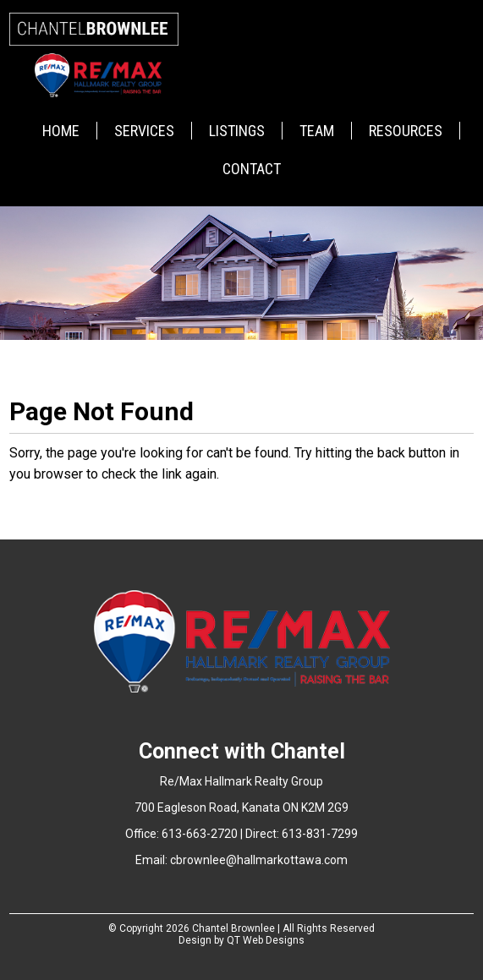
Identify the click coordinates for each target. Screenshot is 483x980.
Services (144, 131)
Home (61, 131)
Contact (251, 169)
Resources (405, 131)
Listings (237, 131)
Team (316, 131)
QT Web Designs (266, 940)
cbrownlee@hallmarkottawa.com (259, 860)
